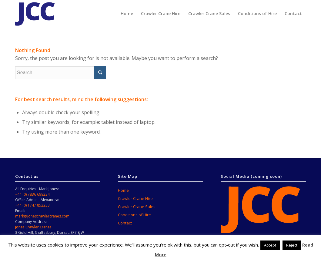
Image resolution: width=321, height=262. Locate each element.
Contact (125, 223)
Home (123, 190)
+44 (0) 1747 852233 (32, 205)
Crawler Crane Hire (135, 198)
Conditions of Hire (134, 214)
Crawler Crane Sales (136, 206)
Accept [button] (270, 245)
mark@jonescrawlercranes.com (42, 216)
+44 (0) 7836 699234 (32, 194)
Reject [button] (291, 245)
